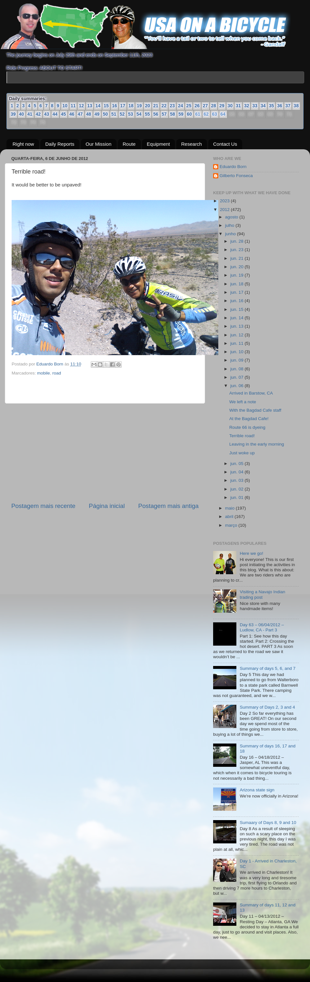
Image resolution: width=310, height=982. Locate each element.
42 (38, 114)
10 (64, 105)
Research (191, 144)
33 (254, 105)
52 (122, 114)
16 (114, 105)
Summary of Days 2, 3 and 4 (267, 707)
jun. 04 (237, 472)
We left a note (242, 401)
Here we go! (251, 553)
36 (279, 105)
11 (73, 105)
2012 (225, 209)
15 (106, 105)
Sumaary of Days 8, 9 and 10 (268, 822)
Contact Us (225, 144)
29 (221, 105)
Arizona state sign (257, 789)
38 (296, 105)
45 (63, 114)
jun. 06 (237, 385)
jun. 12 (237, 335)
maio (230, 508)
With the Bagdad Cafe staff (255, 410)
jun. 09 (237, 360)
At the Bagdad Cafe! (249, 418)
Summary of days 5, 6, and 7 (267, 668)
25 (188, 105)
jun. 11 (237, 343)
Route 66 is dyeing (247, 427)
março (231, 525)
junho (231, 233)
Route (129, 144)
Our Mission (98, 144)
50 (105, 114)
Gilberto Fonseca (236, 175)
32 (246, 105)
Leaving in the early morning (256, 444)
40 (21, 114)
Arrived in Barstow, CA (251, 393)
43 (46, 114)
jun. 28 (237, 241)
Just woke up (242, 452)
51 (114, 114)
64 (223, 114)
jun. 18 (237, 283)
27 (205, 105)
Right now (23, 144)
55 (147, 114)
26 (197, 105)
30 (230, 105)
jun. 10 (237, 351)
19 (139, 105)
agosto (232, 217)
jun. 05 (237, 463)
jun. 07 (237, 377)
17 (122, 105)
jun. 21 (237, 258)
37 (288, 105)
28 (213, 105)
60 (189, 114)
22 (164, 105)
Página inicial (107, 505)
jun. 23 (237, 249)
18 (131, 105)
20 (147, 105)
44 (55, 114)
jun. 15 (237, 309)
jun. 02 (237, 489)
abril (229, 516)
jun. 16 (237, 300)
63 (214, 114)
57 (164, 114)
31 (238, 105)
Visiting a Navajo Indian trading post (262, 594)
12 (81, 105)
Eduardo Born (50, 364)
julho (230, 225)
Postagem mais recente (43, 505)
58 (172, 114)
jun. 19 (237, 275)
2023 (225, 200)
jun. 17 (237, 292)
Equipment (158, 144)
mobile (43, 373)
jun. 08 (237, 368)
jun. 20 (237, 266)
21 (156, 105)
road (56, 373)
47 (80, 114)
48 (88, 114)
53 (130, 114)
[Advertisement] (105, 452)
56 (156, 114)
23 (172, 105)
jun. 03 (237, 480)
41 (30, 114)
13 (89, 105)
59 (181, 114)
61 (197, 114)
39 (13, 114)
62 (206, 114)
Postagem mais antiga (168, 505)
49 (97, 114)
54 (139, 114)
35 (271, 105)
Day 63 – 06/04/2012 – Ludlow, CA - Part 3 (262, 627)
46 (72, 114)
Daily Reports (59, 144)
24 (180, 105)
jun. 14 (237, 317)
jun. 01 (237, 497)
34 (263, 105)
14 (97, 105)
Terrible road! (242, 435)
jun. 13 (237, 326)
